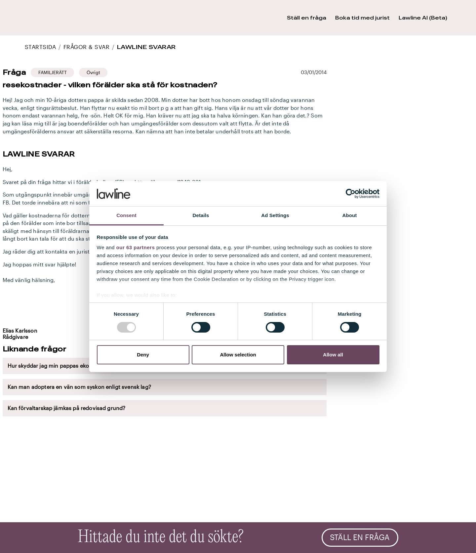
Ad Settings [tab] (275, 215)
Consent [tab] (126, 215)
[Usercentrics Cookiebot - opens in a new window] (350, 194)
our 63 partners (135, 247)
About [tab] (349, 215)
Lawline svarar (146, 47)
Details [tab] (201, 215)
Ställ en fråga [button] (306, 18)
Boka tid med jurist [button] (362, 18)
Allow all (333, 354)
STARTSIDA (40, 47)
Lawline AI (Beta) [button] (423, 18)
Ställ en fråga (360, 537)
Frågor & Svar (86, 47)
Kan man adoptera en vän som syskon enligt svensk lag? (79, 387)
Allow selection (238, 354)
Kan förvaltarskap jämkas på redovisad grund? (67, 408)
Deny (143, 354)
